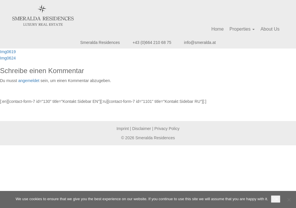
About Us (270, 29)
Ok (275, 199)
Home (217, 29)
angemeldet (28, 80)
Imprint (122, 128)
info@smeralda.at (200, 42)
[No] (289, 200)
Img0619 (8, 51)
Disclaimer (141, 128)
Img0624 (8, 58)
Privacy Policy (167, 128)
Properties (242, 29)
